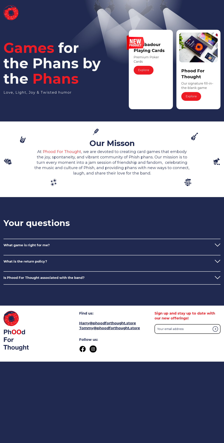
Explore (143, 70)
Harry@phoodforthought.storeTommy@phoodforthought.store (109, 325)
